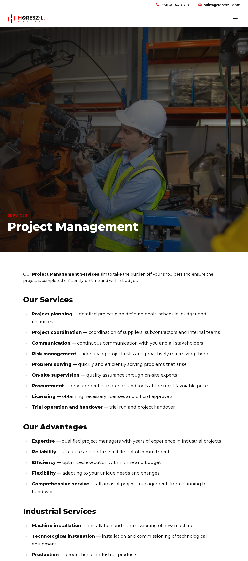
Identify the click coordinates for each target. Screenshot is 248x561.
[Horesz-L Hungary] (26, 19)
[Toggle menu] (235, 19)
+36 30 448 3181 (173, 5)
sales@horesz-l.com (219, 5)
